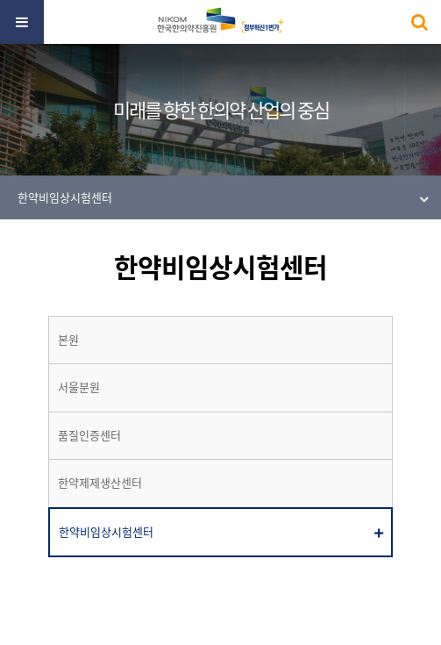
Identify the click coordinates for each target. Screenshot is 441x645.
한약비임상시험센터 (106, 532)
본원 (68, 339)
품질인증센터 (89, 435)
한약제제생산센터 (100, 482)
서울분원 (79, 387)
